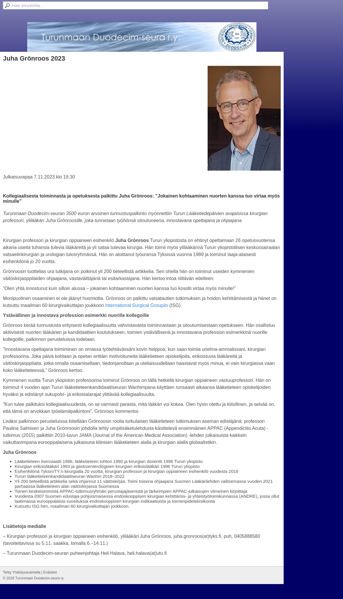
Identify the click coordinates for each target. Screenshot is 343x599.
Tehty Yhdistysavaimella (21, 572)
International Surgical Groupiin (136, 305)
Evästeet (50, 572)
